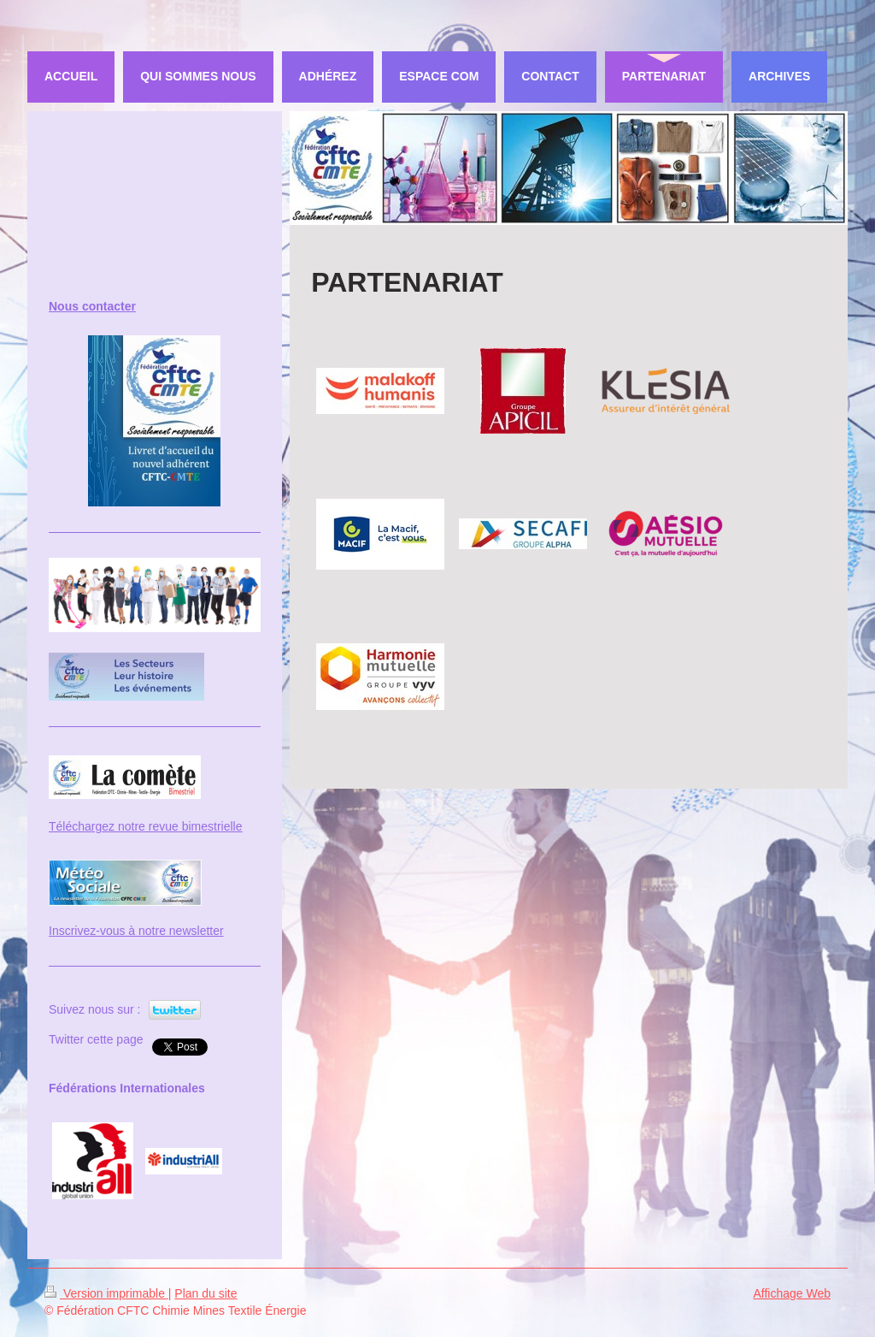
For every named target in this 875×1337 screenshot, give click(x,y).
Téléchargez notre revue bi (120, 826)
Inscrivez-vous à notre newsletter (136, 931)
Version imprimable (106, 1293)
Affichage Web (792, 1293)
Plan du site (205, 1293)
